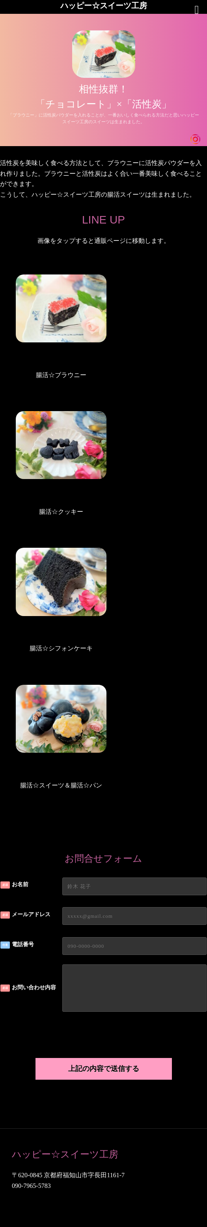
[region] (103, 80)
